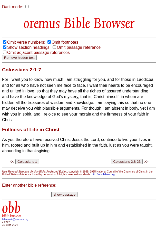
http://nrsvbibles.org (103, 174)
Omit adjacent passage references (38, 52)
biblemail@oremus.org (15, 219)
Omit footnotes (65, 42)
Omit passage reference (79, 47)
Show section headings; (29, 47)
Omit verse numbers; (26, 42)
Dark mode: (12, 7)
